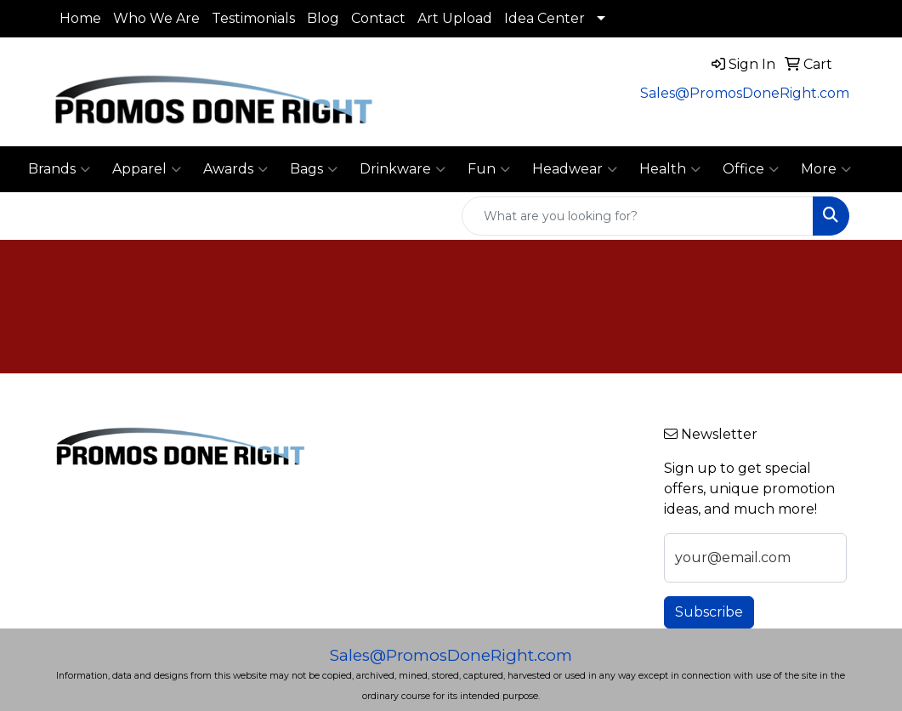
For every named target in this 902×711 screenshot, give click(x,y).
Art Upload (454, 18)
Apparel (146, 169)
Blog (323, 18)
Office (751, 169)
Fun (489, 169)
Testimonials (253, 18)
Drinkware (402, 169)
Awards (235, 169)
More (826, 169)
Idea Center (544, 18)
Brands (59, 169)
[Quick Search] (638, 216)
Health (670, 169)
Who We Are (156, 18)
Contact (378, 18)
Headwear (574, 169)
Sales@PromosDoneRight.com (744, 93)
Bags (314, 169)
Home (80, 18)
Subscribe (709, 612)
